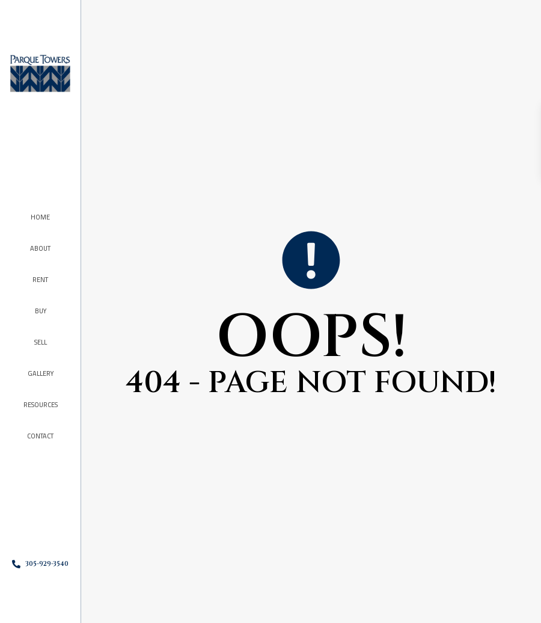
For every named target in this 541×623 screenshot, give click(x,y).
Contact (40, 436)
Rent (40, 280)
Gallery (40, 373)
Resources (40, 405)
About (40, 248)
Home (40, 217)
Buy (40, 311)
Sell (40, 342)
